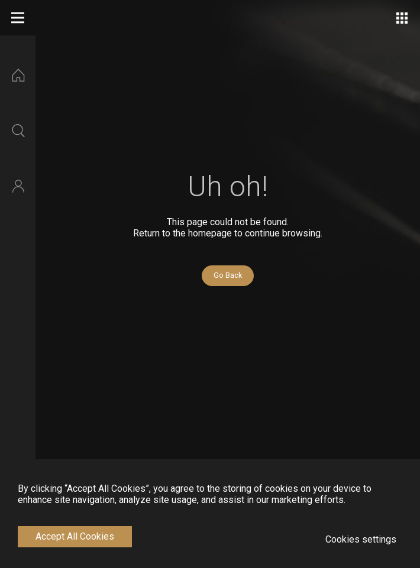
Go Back (228, 275)
